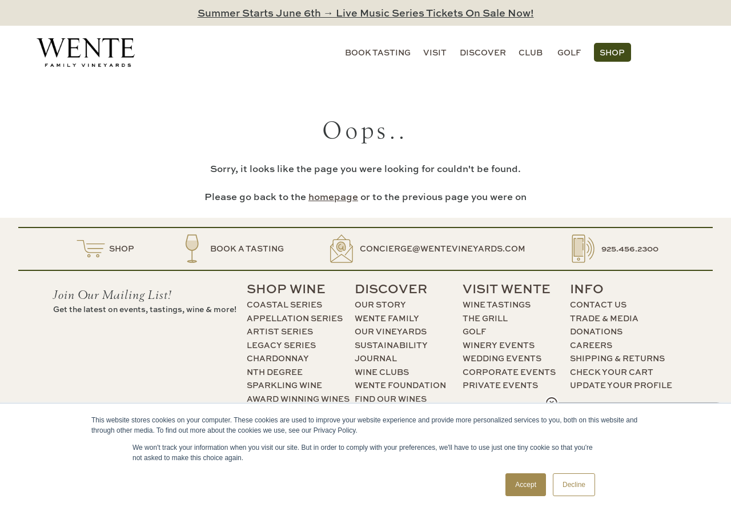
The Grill (485, 318)
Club (531, 52)
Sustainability (391, 345)
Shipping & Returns (617, 358)
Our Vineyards (391, 331)
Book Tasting (378, 52)
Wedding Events (502, 358)
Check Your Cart (611, 371)
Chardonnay (278, 358)
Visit (435, 52)
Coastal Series (284, 304)
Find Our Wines (391, 398)
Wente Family (387, 318)
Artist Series (280, 331)
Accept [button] (525, 485)
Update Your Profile (621, 385)
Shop (612, 52)
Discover (483, 52)
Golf (569, 52)
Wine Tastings (497, 304)
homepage (333, 196)
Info (587, 288)
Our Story (380, 304)
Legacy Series (281, 345)
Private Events (500, 385)
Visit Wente (507, 288)
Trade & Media (604, 318)
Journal (376, 358)
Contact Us (598, 304)
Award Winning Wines (298, 398)
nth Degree (275, 371)
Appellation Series (295, 318)
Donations (596, 331)
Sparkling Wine (284, 385)
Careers (591, 345)
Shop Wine (286, 288)
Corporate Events (509, 371)
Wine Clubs (382, 371)
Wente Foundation (400, 385)
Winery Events (499, 345)
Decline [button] (574, 485)
